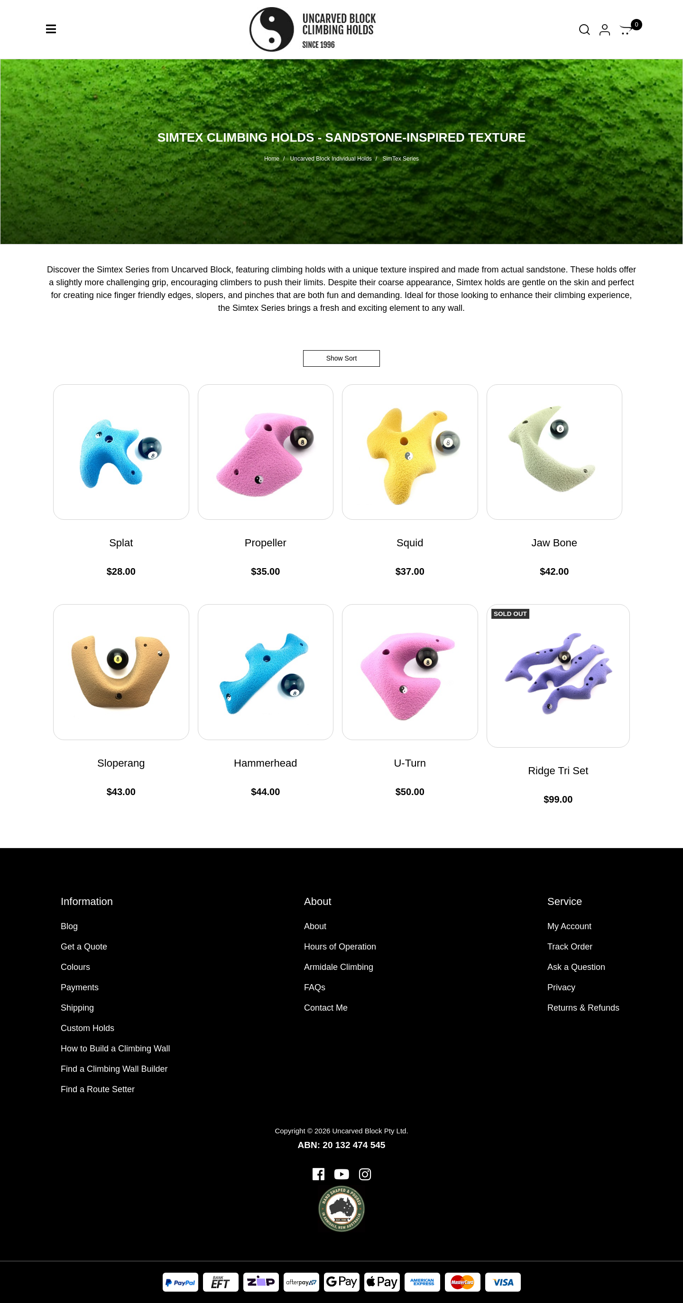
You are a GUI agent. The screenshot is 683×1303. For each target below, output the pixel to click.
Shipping (77, 1008)
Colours (75, 967)
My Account (569, 926)
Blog (69, 926)
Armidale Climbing (338, 967)
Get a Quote (84, 946)
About (315, 926)
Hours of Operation (340, 946)
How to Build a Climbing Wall (115, 1048)
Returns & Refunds (583, 1008)
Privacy (561, 987)
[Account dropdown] (605, 29)
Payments (80, 987)
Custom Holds (87, 1028)
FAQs (314, 987)
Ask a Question (576, 967)
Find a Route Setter (98, 1089)
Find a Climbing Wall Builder (114, 1069)
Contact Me (326, 1008)
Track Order (569, 946)
